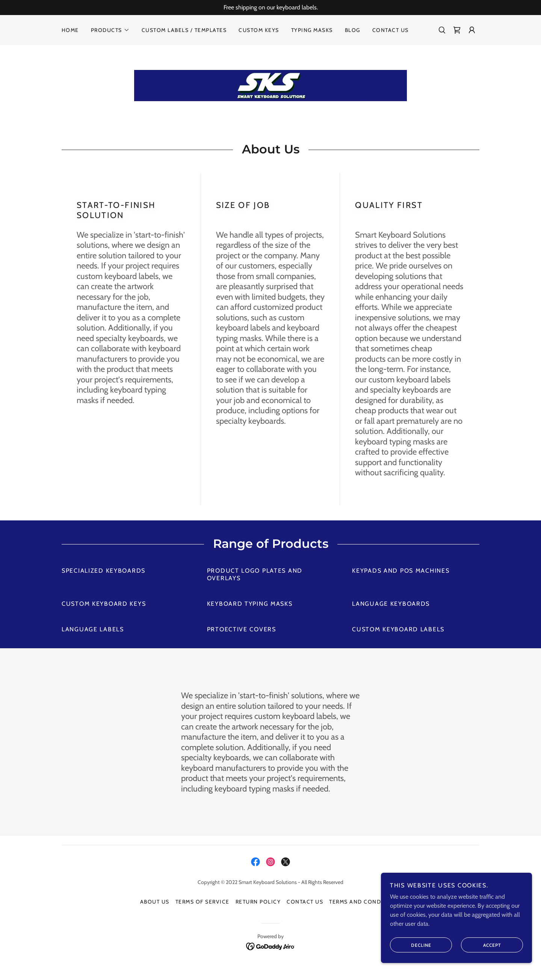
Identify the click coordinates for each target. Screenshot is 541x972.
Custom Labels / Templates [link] (184, 30)
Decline (411, 944)
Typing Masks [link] (312, 30)
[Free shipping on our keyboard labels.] (270, 7)
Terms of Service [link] (202, 902)
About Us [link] (154, 902)
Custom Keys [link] (259, 30)
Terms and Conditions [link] (365, 902)
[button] (110, 30)
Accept (481, 944)
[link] (456, 30)
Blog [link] (352, 30)
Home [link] (70, 30)
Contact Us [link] (390, 30)
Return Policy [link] (258, 902)
